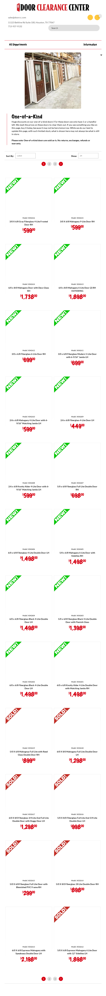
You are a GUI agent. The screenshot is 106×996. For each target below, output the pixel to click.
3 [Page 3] (55, 164)
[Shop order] (25, 155)
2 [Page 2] (49, 164)
